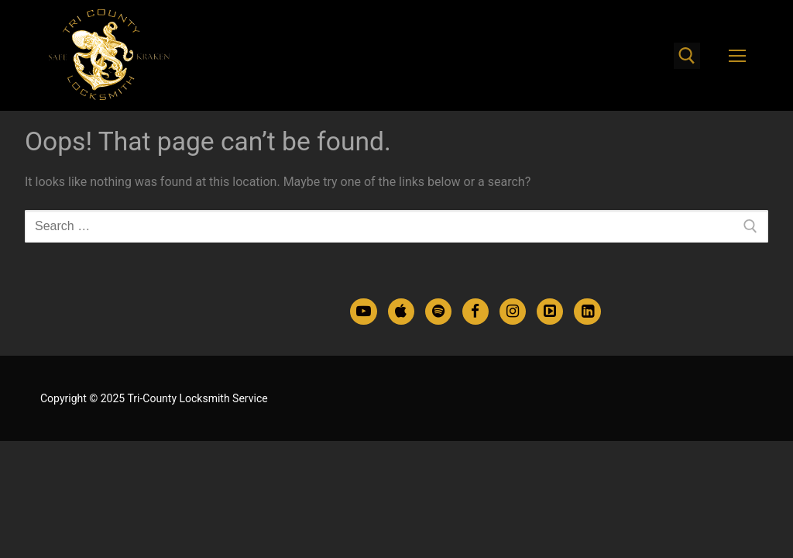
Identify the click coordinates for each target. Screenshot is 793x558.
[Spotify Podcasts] (438, 311)
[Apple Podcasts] (401, 311)
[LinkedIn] (587, 311)
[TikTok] (550, 311)
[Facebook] (475, 311)
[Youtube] (363, 311)
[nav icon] (737, 56)
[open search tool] (687, 56)
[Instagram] (512, 311)
